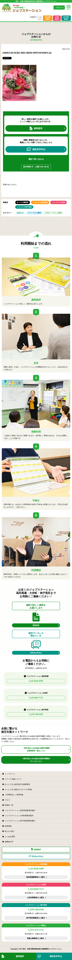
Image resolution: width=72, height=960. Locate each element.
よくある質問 (10, 836)
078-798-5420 (37, 714)
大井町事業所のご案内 (35, 898)
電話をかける (60, 7)
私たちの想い (10, 831)
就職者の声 (9, 842)
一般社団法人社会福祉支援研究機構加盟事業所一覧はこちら (36, 749)
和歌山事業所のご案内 (35, 938)
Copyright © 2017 (16, 949)
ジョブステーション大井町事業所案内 (19, 816)
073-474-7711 (37, 930)
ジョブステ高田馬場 (40, 202)
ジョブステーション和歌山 (36, 925)
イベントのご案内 (34, 213)
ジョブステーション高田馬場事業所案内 (20, 810)
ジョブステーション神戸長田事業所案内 (20, 821)
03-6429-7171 (37, 698)
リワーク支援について (13, 779)
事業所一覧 (9, 805)
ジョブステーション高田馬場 (36, 864)
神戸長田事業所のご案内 (35, 918)
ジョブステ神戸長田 (24, 207)
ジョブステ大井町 (58, 202)
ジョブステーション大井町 (36, 885)
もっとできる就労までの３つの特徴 (18, 789)
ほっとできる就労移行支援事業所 (17, 784)
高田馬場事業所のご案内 (35, 877)
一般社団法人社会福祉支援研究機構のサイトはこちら (36, 760)
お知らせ (20, 213)
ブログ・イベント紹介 (53, 213)
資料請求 (36, 128)
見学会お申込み (36, 653)
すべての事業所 (22, 202)
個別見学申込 (36, 149)
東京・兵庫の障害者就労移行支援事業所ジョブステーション (36, 1)
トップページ (10, 774)
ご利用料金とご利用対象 (14, 795)
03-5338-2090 (37, 681)
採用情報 (8, 826)
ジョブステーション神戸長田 (36, 905)
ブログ (7, 800)
